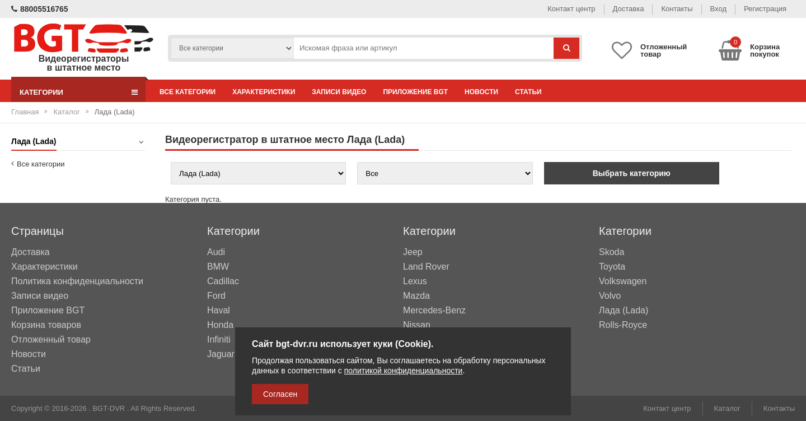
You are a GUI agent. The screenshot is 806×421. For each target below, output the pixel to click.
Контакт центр (571, 8)
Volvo (610, 296)
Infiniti (219, 339)
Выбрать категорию (632, 173)
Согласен (280, 394)
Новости (481, 92)
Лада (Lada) (623, 310)
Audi (216, 252)
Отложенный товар (51, 339)
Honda (220, 325)
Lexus (415, 281)
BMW (218, 266)
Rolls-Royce (623, 325)
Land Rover (426, 266)
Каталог (66, 112)
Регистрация (765, 8)
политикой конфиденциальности (403, 370)
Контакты (676, 8)
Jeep (413, 252)
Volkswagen (622, 281)
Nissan (416, 325)
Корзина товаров (46, 325)
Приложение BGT (415, 92)
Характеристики (263, 92)
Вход (718, 8)
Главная (25, 112)
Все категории (187, 92)
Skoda (611, 252)
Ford (216, 296)
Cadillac (223, 281)
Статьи (528, 92)
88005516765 (39, 8)
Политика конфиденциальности (77, 281)
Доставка (628, 8)
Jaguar (221, 354)
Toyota (612, 266)
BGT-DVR (108, 408)
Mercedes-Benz (434, 310)
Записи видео (339, 92)
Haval (218, 310)
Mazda (416, 296)
